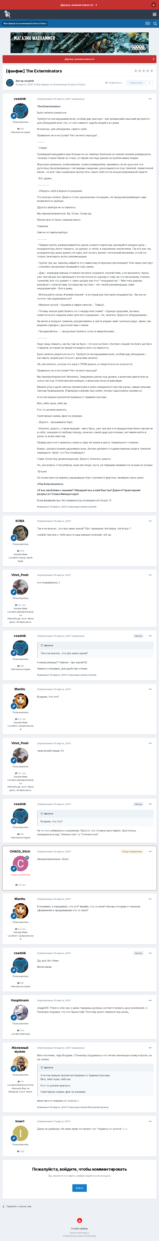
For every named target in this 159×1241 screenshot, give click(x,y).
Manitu (20, 689)
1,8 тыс (20, 884)
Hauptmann (20, 1000)
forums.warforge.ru (79, 1233)
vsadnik (29, 80)
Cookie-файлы (79, 1228)
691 (20, 128)
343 (20, 550)
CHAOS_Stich (20, 851)
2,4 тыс (20, 605)
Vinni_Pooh (19, 575)
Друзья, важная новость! (76, 4)
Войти (79, 1187)
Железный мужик (20, 1049)
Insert (19, 1121)
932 (20, 1030)
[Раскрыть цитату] (42, 645)
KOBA (20, 521)
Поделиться (113, 82)
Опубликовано (54, 98)
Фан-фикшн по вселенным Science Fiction (60, 84)
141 (21, 1081)
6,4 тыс (20, 719)
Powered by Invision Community (79, 1236)
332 (20, 1151)
